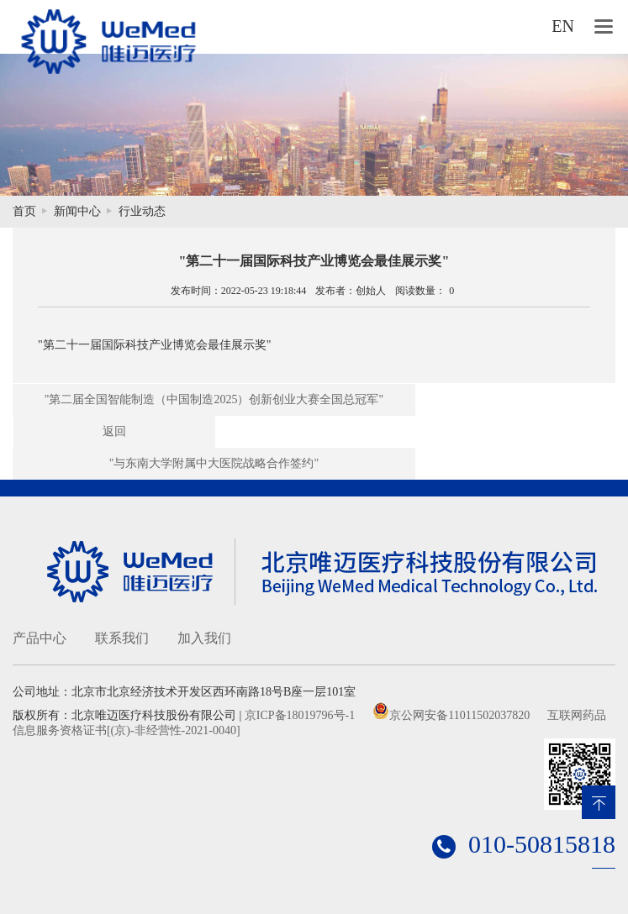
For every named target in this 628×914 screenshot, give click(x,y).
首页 (24, 211)
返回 (114, 431)
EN (562, 26)
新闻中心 (77, 211)
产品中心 (39, 638)
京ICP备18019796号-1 (300, 715)
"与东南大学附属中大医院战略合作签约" (214, 463)
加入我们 (204, 638)
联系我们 (122, 638)
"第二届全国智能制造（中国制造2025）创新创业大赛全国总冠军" (214, 399)
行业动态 (142, 211)
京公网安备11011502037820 (459, 715)
